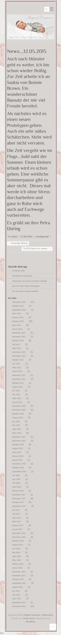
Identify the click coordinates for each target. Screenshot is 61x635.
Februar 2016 (18, 564)
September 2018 (19, 471)
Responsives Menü (51, 9)
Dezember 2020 (19, 406)
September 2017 (19, 506)
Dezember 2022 (19, 352)
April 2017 (16, 518)
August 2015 (17, 587)
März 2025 (16, 313)
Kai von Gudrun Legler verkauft (25, 291)
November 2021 (19, 379)
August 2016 (17, 544)
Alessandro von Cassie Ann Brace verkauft (29, 281)
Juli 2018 (16, 475)
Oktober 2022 (18, 360)
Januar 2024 (17, 329)
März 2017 (16, 521)
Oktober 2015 (18, 579)
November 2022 (19, 356)
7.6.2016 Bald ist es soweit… (37, 248)
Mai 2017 (16, 514)
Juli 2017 (16, 510)
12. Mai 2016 (26, 236)
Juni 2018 (16, 479)
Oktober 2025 (18, 306)
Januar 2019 (17, 460)
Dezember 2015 (19, 571)
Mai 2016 (16, 552)
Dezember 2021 (19, 375)
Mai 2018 (16, 483)
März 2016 (16, 560)
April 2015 (16, 598)
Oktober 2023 (18, 340)
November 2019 (19, 440)
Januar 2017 (17, 529)
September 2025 (19, 310)
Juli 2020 (16, 421)
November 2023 (19, 336)
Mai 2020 (16, 425)
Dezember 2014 (19, 602)
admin (15, 236)
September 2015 (19, 583)
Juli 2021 (16, 390)
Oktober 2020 (18, 413)
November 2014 (19, 606)
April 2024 (16, 325)
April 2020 (16, 429)
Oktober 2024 (18, 321)
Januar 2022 (17, 371)
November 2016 (19, 537)
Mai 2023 (16, 344)
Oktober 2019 (18, 444)
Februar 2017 (18, 525)
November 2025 (19, 302)
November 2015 (19, 575)
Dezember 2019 (19, 437)
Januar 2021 (17, 402)
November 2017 (19, 498)
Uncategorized (42, 236)
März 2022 (16, 367)
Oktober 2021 (18, 383)
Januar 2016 (17, 568)
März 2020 (16, 433)
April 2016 (16, 556)
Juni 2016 (16, 548)
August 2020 (17, 417)
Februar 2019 (18, 456)
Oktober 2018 (18, 467)
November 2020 (19, 410)
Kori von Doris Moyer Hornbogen (26, 286)
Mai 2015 (16, 595)
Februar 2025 (18, 317)
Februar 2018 (18, 490)
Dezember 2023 (19, 333)
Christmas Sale (18, 270)
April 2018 (16, 487)
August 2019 (17, 448)
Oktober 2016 (18, 540)
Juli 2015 (16, 591)
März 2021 (16, 398)
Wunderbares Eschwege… (23, 276)
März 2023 (16, 348)
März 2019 (16, 452)
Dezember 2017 (19, 494)
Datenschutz (47, 615)
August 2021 (17, 387)
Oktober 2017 (18, 502)
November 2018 (19, 463)
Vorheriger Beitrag (17, 243)
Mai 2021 (16, 394)
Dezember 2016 (19, 533)
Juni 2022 (16, 363)
